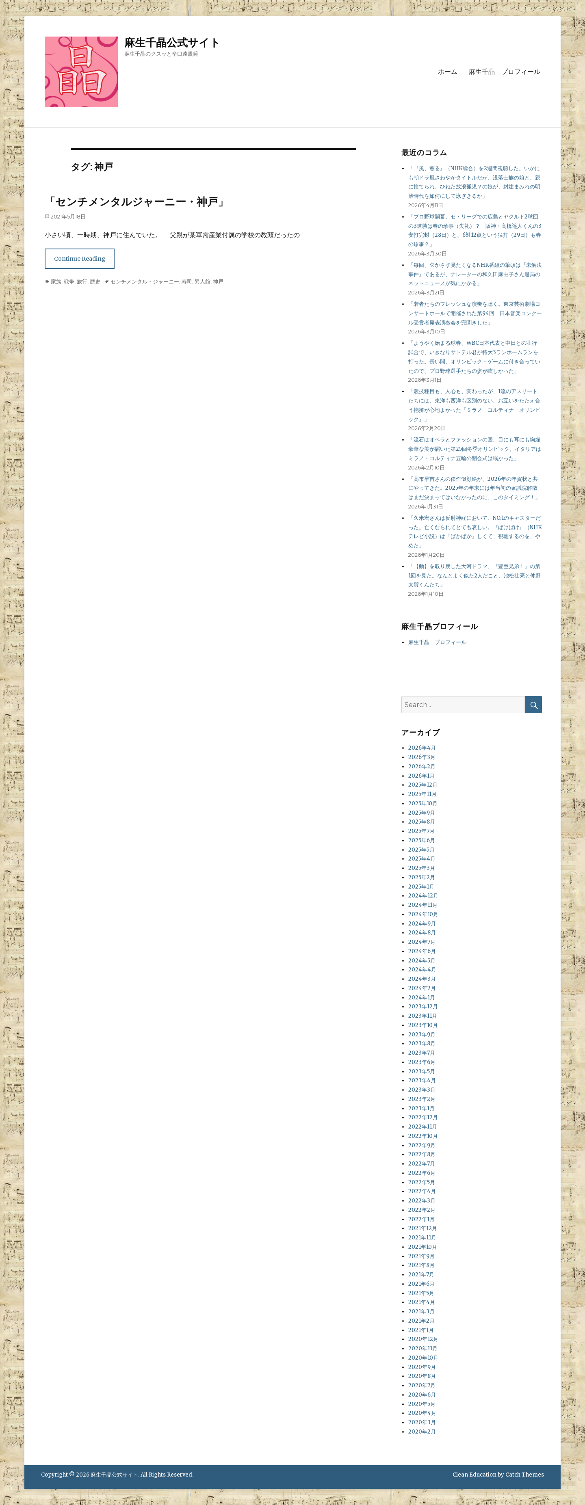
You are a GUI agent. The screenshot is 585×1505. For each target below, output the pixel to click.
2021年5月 (421, 1293)
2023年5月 (421, 1071)
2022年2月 (422, 1210)
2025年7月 (421, 831)
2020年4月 (422, 1413)
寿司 (187, 281)
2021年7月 (421, 1274)
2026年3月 (422, 757)
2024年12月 (423, 895)
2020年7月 (422, 1385)
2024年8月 (422, 932)
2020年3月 (422, 1422)
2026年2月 (422, 766)
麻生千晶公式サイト (172, 42)
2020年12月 (423, 1339)
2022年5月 (421, 1182)
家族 (56, 281)
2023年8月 (422, 1043)
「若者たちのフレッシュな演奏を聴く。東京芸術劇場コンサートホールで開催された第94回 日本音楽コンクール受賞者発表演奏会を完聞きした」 (475, 313)
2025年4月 (422, 858)
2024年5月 (422, 960)
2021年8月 (421, 1265)
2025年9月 (421, 812)
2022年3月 (422, 1200)
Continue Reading (79, 258)
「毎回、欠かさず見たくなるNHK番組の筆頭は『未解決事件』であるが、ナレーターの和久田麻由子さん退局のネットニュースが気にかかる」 (475, 274)
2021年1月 (421, 1330)
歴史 (95, 281)
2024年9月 (422, 923)
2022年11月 (422, 1126)
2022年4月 (422, 1191)
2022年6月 (422, 1173)
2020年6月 (422, 1394)
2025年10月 (423, 803)
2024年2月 (422, 988)
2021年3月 (421, 1311)
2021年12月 (422, 1228)
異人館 (202, 281)
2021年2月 (421, 1320)
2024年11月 (423, 905)
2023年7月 (421, 1052)
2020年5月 (422, 1404)
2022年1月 (421, 1219)
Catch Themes (524, 1474)
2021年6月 (421, 1283)
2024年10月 (423, 914)
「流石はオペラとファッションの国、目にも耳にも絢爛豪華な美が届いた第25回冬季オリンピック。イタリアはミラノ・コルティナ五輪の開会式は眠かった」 (474, 449)
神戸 (218, 281)
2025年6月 (421, 840)
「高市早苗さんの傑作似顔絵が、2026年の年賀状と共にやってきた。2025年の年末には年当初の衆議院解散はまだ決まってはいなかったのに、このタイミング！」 (474, 488)
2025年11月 (422, 794)
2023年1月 (421, 1108)
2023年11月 (422, 1015)
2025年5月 (421, 849)
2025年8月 (421, 821)
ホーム (447, 72)
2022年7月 (421, 1163)
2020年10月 (423, 1357)
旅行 (82, 281)
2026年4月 (422, 747)
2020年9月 (422, 1367)
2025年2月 (421, 877)
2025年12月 (423, 784)
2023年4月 (422, 1080)
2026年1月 (421, 775)
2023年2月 (422, 1099)
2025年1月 (421, 886)
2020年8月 (422, 1376)
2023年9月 (422, 1034)
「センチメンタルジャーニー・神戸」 (136, 201)
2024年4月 (422, 969)
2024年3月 (422, 978)
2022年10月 (423, 1136)
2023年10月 (423, 1025)
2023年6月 (422, 1062)
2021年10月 (422, 1246)
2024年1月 (421, 997)
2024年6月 (422, 951)
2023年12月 (423, 1006)
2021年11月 (422, 1237)
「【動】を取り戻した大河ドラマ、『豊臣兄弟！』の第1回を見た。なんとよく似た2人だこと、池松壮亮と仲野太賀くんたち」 (474, 575)
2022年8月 (422, 1154)
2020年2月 (422, 1431)
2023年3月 (422, 1089)
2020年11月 (423, 1348)
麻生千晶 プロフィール (504, 72)
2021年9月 (421, 1256)
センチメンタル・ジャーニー (144, 281)
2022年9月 (422, 1145)
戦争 (69, 281)
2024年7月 (422, 941)
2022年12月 (423, 1117)
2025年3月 (421, 868)
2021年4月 (421, 1302)
